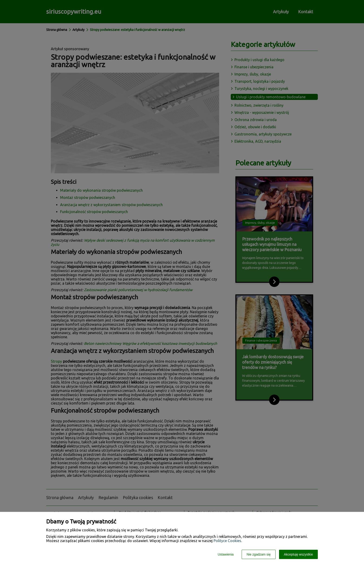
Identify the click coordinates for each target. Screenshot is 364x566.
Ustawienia (226, 554)
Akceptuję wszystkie (298, 554)
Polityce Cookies (227, 541)
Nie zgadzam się (259, 554)
